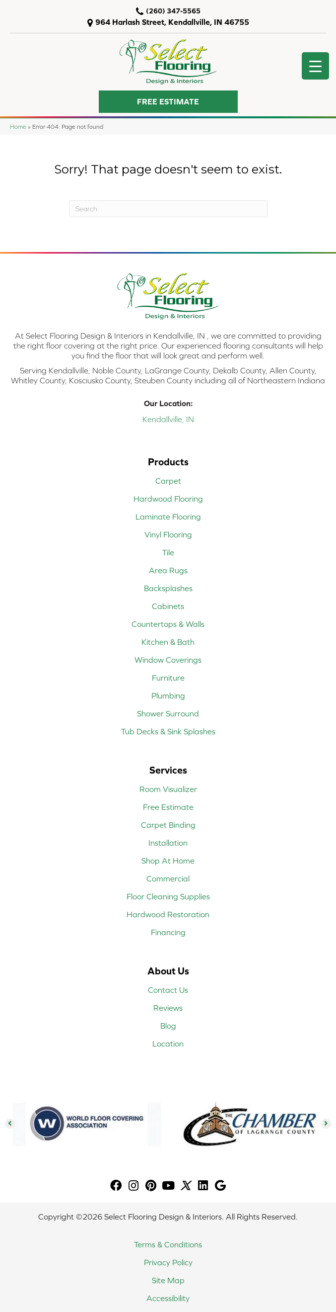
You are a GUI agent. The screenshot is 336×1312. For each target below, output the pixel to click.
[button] (168, 101)
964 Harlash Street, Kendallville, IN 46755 (172, 21)
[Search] (168, 208)
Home (18, 126)
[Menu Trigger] (315, 66)
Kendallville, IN (168, 419)
